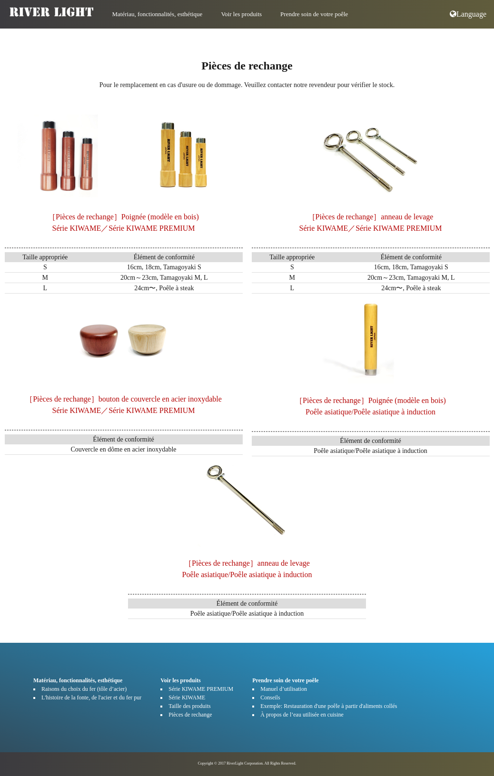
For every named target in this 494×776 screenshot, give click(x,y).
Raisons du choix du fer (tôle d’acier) (84, 689)
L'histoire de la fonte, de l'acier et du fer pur (91, 697)
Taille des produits (189, 706)
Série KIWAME (186, 697)
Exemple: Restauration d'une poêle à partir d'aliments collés (328, 706)
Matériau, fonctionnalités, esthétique (157, 14)
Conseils (270, 697)
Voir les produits (241, 14)
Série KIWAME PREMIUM (200, 689)
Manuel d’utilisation (283, 689)
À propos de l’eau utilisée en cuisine (302, 714)
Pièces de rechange (190, 714)
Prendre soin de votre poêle (314, 14)
